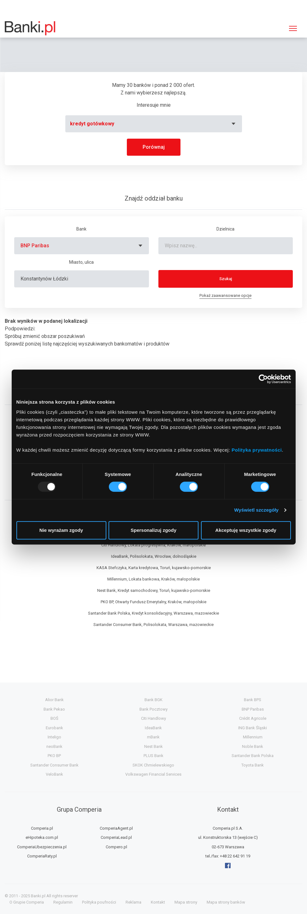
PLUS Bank (153, 755)
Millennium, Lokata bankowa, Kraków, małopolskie (153, 579)
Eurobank (54, 727)
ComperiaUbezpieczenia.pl (42, 847)
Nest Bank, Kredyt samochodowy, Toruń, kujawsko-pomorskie (153, 590)
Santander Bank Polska (253, 755)
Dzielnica (225, 229)
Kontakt (158, 902)
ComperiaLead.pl (116, 837)
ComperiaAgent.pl (116, 828)
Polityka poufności (99, 902)
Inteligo (54, 737)
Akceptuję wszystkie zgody (245, 530)
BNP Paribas (253, 709)
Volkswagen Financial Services (153, 774)
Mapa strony (185, 902)
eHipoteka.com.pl (42, 837)
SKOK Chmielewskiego (153, 765)
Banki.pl (38, 895)
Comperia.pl (42, 828)
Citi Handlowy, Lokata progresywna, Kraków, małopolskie (153, 545)
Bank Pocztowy (153, 709)
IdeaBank (153, 727)
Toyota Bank (252, 765)
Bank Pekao (54, 709)
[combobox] (153, 123)
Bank (81, 229)
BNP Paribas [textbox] (35, 246)
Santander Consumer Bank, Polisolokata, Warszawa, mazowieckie (153, 624)
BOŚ (54, 718)
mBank (153, 737)
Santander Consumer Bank (54, 765)
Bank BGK (153, 699)
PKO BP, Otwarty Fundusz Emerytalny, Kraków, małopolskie (153, 601)
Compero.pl (116, 847)
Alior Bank (54, 699)
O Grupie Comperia (26, 902)
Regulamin (63, 902)
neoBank (54, 746)
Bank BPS (252, 699)
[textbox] (153, 123)
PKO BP (54, 755)
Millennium (253, 737)
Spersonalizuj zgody (153, 530)
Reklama (133, 902)
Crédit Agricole (252, 718)
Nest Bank (153, 746)
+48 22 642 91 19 (235, 856)
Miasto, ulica (81, 262)
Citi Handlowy (153, 718)
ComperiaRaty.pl (42, 856)
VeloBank (54, 774)
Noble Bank (252, 746)
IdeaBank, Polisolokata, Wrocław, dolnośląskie (153, 556)
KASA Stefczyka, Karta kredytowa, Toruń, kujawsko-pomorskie (154, 567)
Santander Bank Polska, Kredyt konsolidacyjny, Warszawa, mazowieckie (153, 613)
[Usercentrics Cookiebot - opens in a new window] (263, 379)
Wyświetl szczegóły (256, 510)
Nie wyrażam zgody (61, 530)
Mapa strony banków (226, 902)
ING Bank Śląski (252, 727)
